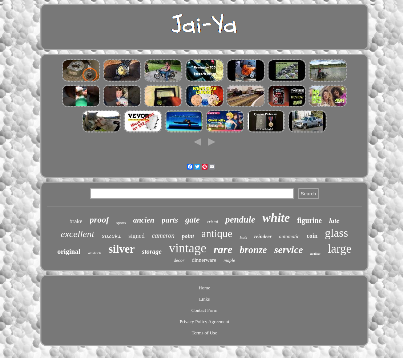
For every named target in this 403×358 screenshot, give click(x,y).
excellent (77, 234)
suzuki (111, 236)
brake (75, 221)
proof (99, 219)
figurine (309, 220)
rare (223, 249)
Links (204, 299)
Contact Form (205, 310)
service (288, 249)
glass (336, 232)
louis (243, 238)
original (68, 251)
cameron (163, 235)
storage (152, 251)
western (94, 252)
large (339, 248)
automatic (289, 236)
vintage (187, 248)
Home (204, 287)
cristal (212, 221)
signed (137, 235)
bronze (253, 249)
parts (170, 219)
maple (229, 260)
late (334, 220)
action (315, 253)
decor (179, 260)
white (276, 217)
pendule (240, 219)
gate (192, 219)
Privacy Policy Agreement (204, 321)
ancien (143, 220)
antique (216, 233)
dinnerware (204, 260)
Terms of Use (204, 332)
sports (121, 222)
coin (312, 235)
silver (121, 249)
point (188, 236)
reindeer (262, 236)
